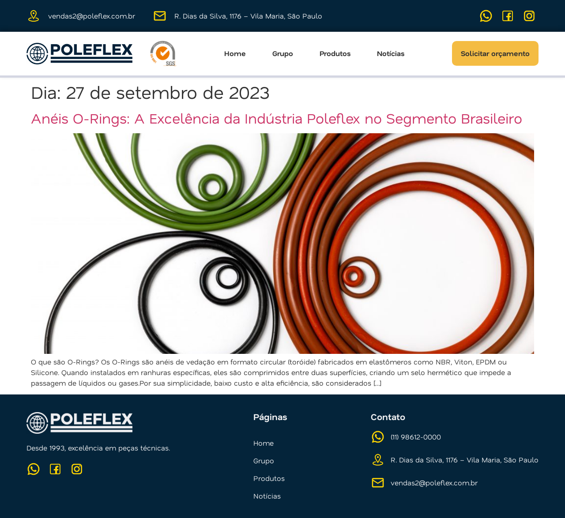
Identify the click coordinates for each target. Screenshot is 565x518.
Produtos (335, 53)
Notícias (390, 53)
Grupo (282, 53)
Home (235, 53)
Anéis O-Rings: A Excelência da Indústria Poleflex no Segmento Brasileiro (276, 118)
